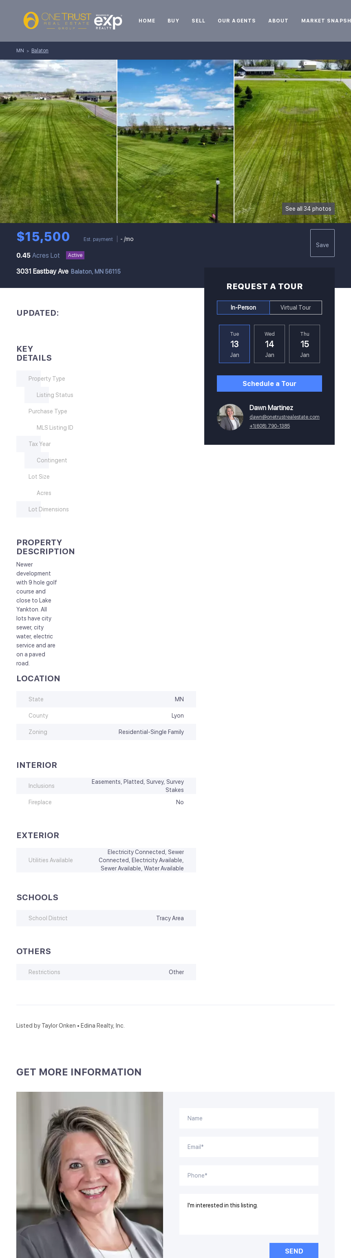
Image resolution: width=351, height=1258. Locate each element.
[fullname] (248, 1118)
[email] (248, 1147)
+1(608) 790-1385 (269, 426)
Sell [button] (198, 21)
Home (147, 21)
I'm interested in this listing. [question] (248, 1214)
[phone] (248, 1175)
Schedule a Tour (269, 384)
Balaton (40, 51)
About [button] (278, 21)
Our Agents (237, 21)
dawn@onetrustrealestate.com (284, 417)
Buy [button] (173, 21)
